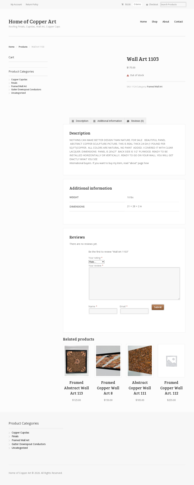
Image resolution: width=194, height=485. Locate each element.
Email (124, 306)
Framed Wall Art (154, 86)
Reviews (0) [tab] (137, 120)
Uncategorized (18, 92)
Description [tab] (81, 120)
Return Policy (32, 4)
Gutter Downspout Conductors (26, 89)
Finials (14, 82)
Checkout (153, 4)
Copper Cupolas (19, 79)
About (165, 21)
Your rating (95, 257)
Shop (154, 21)
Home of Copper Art (32, 21)
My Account (16, 4)
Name (92, 306)
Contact (178, 21)
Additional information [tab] (109, 120)
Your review (95, 265)
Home (143, 21)
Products (23, 46)
